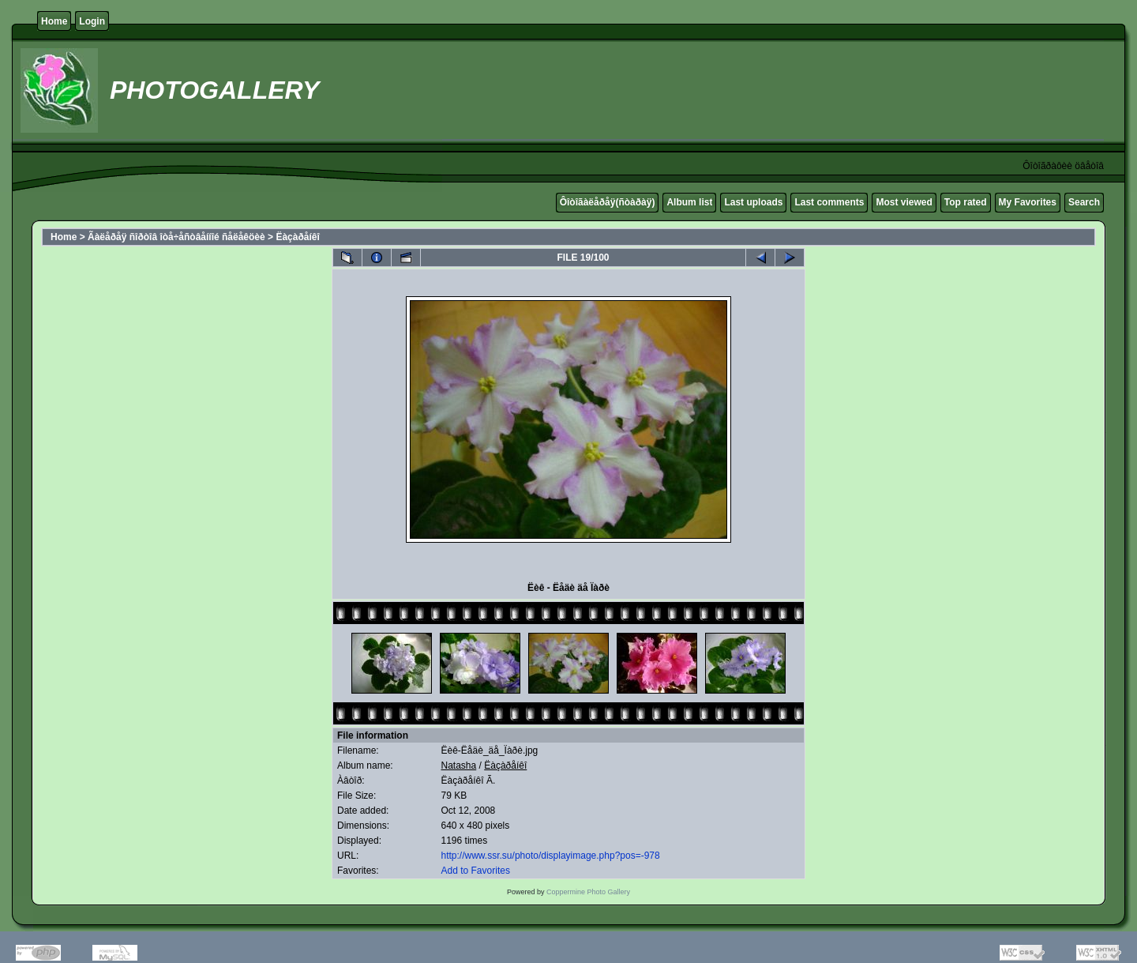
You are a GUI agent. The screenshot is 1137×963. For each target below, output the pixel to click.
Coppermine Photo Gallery (588, 892)
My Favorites (1027, 202)
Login (92, 21)
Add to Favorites (475, 870)
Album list (689, 202)
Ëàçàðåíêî (297, 237)
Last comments (829, 202)
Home (54, 21)
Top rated (965, 202)
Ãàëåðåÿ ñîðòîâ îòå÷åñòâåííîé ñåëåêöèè (176, 237)
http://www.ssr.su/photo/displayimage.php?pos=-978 (550, 855)
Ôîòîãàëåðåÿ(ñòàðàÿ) (607, 202)
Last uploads (753, 202)
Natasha (459, 765)
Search (1084, 202)
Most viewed (904, 202)
